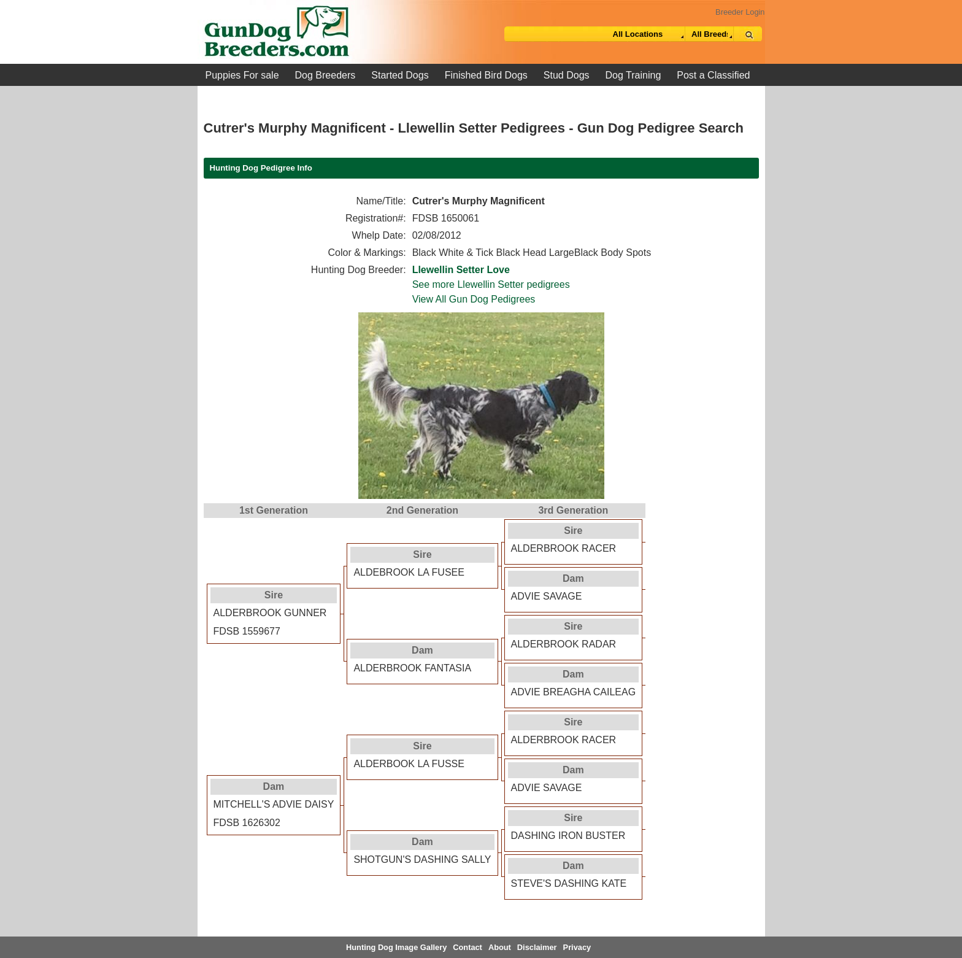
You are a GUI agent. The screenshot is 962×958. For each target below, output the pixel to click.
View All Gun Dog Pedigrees (474, 299)
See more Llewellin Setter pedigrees (491, 284)
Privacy (577, 947)
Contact (467, 947)
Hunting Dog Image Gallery (396, 947)
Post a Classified (713, 75)
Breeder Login (739, 12)
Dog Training (633, 75)
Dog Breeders (325, 75)
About (499, 947)
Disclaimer (537, 947)
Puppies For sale (242, 75)
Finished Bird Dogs (486, 75)
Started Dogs (399, 75)
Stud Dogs (567, 75)
